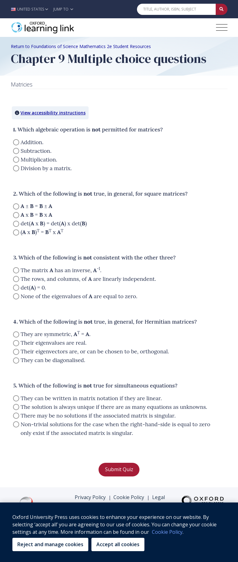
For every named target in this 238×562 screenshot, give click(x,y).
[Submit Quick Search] (221, 9)
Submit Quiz (119, 469)
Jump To (63, 9)
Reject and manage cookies (50, 544)
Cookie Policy (128, 497)
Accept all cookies (117, 544)
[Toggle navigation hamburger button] (221, 27)
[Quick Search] (176, 9)
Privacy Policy (90, 497)
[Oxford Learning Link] (57, 27)
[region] (119, 532)
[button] (31, 9)
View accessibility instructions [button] (53, 113)
